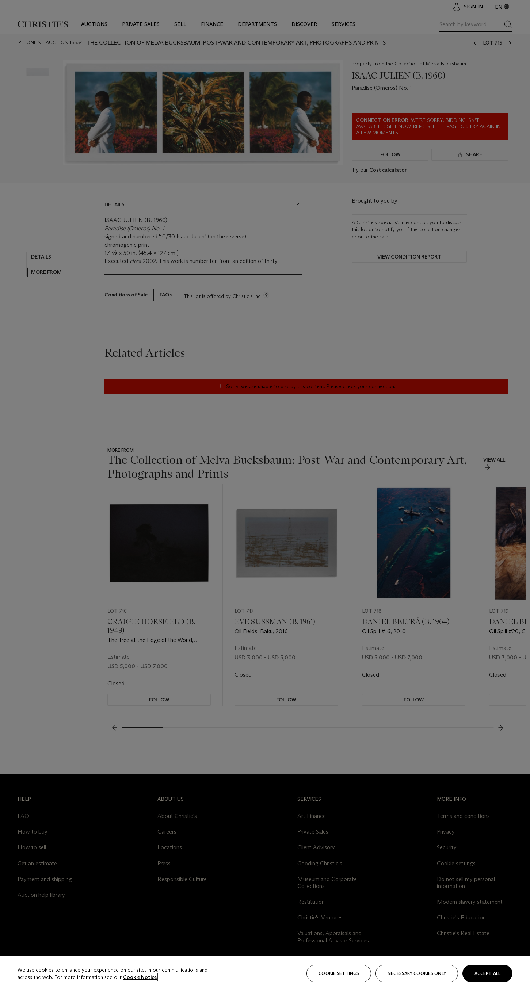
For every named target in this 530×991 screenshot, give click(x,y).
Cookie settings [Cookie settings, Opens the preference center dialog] (339, 973)
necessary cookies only (417, 973)
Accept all (487, 973)
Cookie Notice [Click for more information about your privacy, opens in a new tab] (140, 977)
